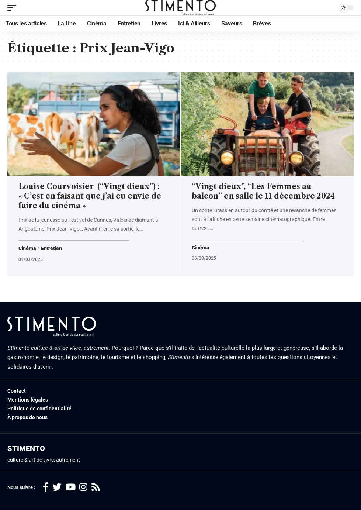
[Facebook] (46, 487)
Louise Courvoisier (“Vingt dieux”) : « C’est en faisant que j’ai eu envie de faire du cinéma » (89, 196)
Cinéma (26, 248)
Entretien (51, 248)
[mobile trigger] (13, 8)
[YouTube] (70, 487)
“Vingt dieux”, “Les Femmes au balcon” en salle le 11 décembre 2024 (263, 191)
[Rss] (95, 487)
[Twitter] (57, 487)
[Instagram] (83, 487)
